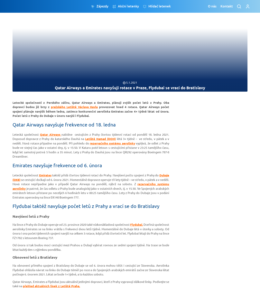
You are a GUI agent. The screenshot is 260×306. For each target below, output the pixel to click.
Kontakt (226, 6)
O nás (212, 6)
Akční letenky (125, 6)
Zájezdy (99, 6)
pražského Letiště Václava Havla (74, 107)
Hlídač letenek (157, 6)
